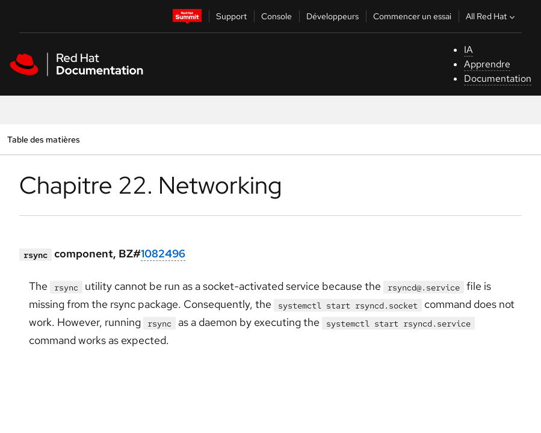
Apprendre (487, 64)
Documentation (497, 78)
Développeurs (332, 16)
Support (231, 16)
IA (468, 49)
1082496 (163, 253)
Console (276, 16)
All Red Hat (492, 16)
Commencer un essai (412, 16)
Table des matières (43, 139)
